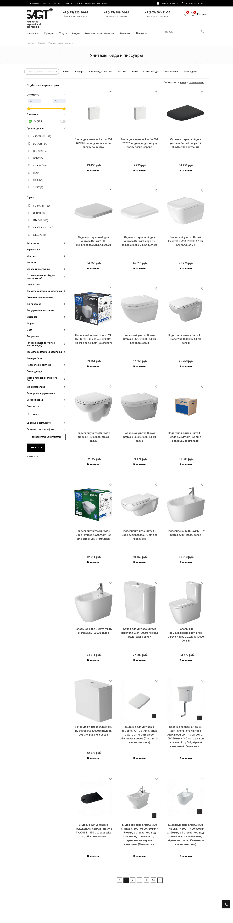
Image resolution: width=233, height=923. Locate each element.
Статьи (56, 3)
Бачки (135, 71)
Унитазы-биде (170, 71)
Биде (66, 71)
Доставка (67, 3)
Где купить (102, 3)
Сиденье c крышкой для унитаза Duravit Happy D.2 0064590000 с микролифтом (139, 241)
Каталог (33, 33)
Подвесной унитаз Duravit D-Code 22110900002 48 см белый (93, 437)
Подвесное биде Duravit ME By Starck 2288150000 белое (186, 532)
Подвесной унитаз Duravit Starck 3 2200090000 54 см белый (139, 437)
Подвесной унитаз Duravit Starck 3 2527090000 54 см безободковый (139, 339)
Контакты (125, 33)
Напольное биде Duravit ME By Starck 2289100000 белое (93, 630)
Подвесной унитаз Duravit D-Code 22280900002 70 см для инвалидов (139, 534)
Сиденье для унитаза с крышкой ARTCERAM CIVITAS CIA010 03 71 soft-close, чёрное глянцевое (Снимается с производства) (139, 734)
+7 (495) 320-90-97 (192, 3)
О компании (33, 3)
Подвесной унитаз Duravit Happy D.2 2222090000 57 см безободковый (185, 241)
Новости (46, 3)
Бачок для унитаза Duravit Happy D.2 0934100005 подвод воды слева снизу (139, 632)
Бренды (49, 33)
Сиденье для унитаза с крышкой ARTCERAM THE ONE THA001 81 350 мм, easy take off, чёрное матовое (93, 830)
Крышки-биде (150, 71)
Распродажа (190, 71)
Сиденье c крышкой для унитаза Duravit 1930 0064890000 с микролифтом (93, 241)
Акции (76, 33)
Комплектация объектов (99, 33)
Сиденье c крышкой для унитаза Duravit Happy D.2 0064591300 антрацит (185, 143)
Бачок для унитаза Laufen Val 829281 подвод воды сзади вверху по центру (93, 143)
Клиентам (90, 3)
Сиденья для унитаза (100, 71)
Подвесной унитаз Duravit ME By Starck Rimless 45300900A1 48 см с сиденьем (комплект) (93, 339)
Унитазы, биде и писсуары (41, 71)
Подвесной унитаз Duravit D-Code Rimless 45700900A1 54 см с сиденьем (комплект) (93, 534)
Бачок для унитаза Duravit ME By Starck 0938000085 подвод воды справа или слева (93, 730)
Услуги (63, 33)
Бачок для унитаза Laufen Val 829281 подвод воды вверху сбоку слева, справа (139, 143)
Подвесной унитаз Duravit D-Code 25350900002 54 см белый (185, 339)
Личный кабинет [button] (166, 3)
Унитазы (122, 71)
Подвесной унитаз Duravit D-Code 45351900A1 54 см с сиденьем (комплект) (185, 437)
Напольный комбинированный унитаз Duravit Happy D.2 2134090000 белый (186, 634)
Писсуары (79, 71)
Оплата (78, 3)
